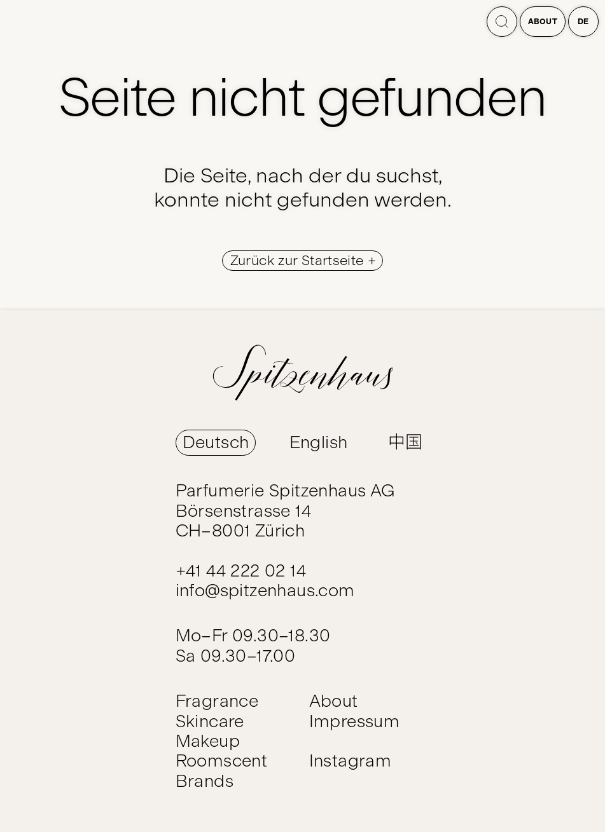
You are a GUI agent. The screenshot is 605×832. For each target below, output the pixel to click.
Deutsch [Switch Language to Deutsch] (216, 442)
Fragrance (217, 701)
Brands (204, 781)
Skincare (210, 721)
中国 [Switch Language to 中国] (405, 442)
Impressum (354, 721)
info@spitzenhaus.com (265, 590)
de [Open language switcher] (583, 21)
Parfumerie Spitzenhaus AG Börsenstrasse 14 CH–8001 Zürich (285, 511)
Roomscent (222, 761)
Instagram (350, 761)
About (543, 21)
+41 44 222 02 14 (241, 571)
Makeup (208, 741)
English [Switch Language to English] (318, 442)
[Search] (502, 21)
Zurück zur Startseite (299, 260)
